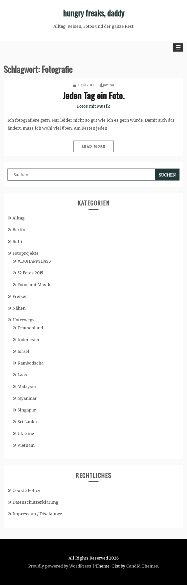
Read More (94, 146)
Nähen (19, 308)
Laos (22, 374)
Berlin (18, 229)
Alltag (18, 217)
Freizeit (20, 296)
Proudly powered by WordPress (59, 566)
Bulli (17, 241)
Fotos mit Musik (93, 106)
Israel (23, 351)
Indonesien (29, 339)
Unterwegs (23, 319)
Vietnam (26, 445)
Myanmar (27, 398)
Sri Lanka (27, 421)
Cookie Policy (26, 490)
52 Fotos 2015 (30, 272)
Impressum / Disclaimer (37, 513)
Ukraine (26, 433)
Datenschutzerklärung (35, 502)
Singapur (27, 409)
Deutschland (30, 327)
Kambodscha (31, 363)
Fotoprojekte (25, 253)
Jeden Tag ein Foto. (93, 95)
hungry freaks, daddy (93, 13)
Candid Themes (142, 566)
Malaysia (27, 386)
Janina (107, 85)
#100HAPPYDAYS (34, 261)
